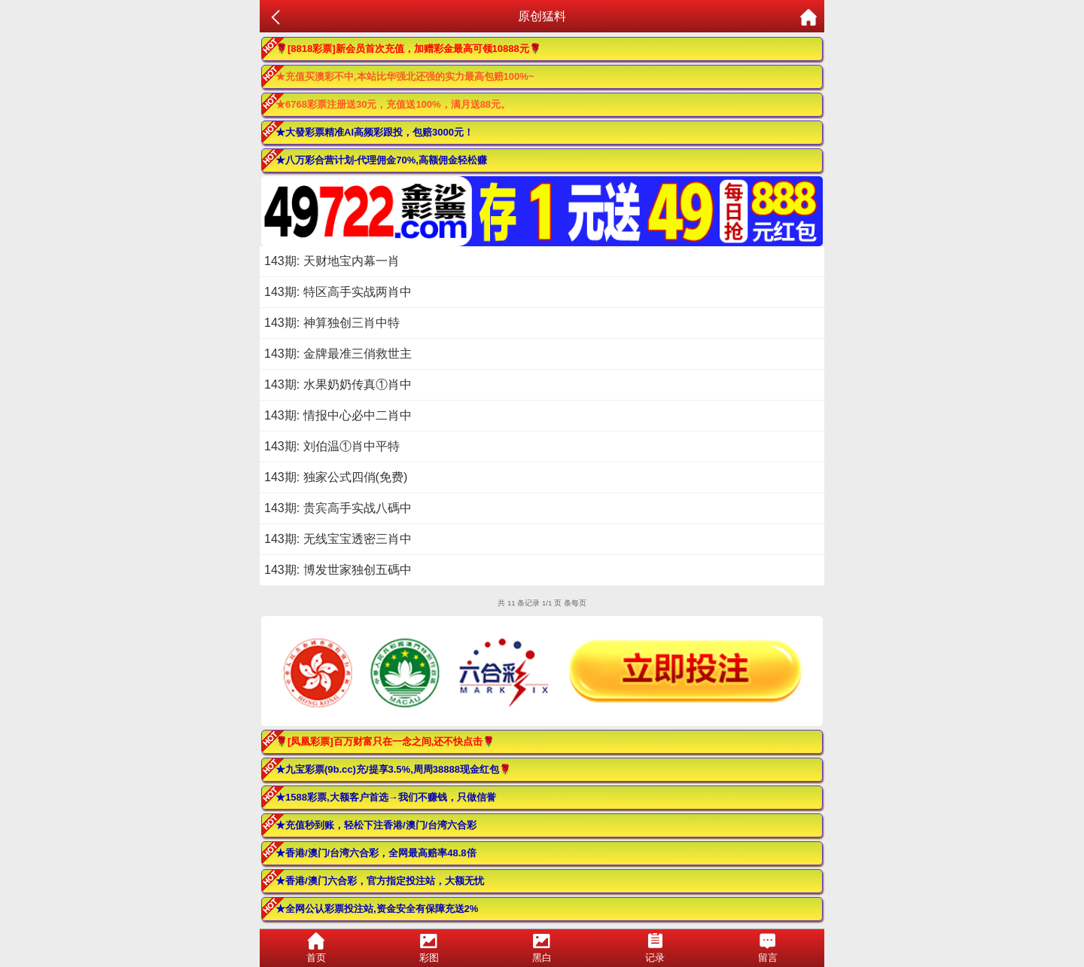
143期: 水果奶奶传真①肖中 (338, 384)
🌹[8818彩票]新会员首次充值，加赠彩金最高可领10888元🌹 (408, 48)
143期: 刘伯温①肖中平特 (332, 446)
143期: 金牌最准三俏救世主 (338, 353)
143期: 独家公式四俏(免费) (335, 477)
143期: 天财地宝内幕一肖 (332, 261)
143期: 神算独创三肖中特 (332, 322)
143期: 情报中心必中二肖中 (338, 415)
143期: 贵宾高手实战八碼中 (338, 508)
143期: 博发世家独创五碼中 (338, 569)
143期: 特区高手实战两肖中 (338, 291)
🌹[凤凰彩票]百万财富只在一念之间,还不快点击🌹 (385, 741)
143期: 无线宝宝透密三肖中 (338, 538)
